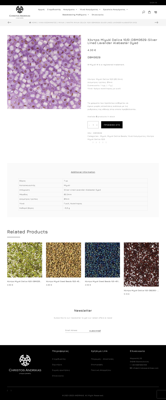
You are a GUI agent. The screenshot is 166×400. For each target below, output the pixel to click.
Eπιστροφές (97, 364)
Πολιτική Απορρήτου (101, 370)
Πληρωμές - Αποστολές (102, 359)
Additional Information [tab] (83, 172)
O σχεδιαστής (59, 359)
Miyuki (103, 136)
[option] (44, 72)
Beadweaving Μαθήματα (76, 14)
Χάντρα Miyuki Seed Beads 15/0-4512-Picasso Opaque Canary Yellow (78, 281)
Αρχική (41, 9)
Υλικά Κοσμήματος (90, 9)
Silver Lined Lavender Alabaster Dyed (82, 190)
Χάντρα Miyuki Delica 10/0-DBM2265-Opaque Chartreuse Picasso (38, 281)
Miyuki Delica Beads (117, 136)
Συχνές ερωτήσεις (61, 370)
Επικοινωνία (98, 14)
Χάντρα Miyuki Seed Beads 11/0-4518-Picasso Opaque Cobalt (114, 281)
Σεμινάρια (57, 364)
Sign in (153, 2)
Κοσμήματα (70, 9)
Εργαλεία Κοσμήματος (115, 9)
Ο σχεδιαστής (54, 9)
